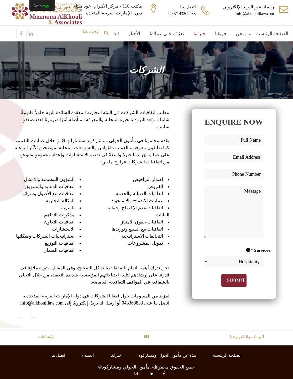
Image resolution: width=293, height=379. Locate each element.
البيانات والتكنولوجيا (247, 336)
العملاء (88, 355)
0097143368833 (182, 13)
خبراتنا (116, 355)
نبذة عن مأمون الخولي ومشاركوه (167, 355)
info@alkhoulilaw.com (255, 13)
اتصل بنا (58, 355)
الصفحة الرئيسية (227, 355)
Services (258, 250)
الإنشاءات (46, 336)
